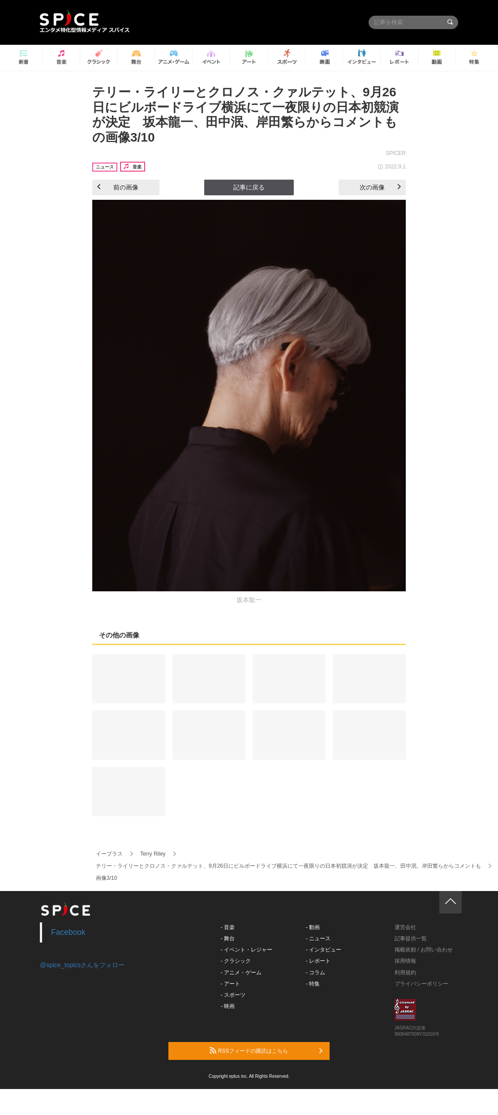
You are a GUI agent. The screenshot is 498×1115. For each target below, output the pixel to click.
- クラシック (236, 961)
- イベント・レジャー (246, 950)
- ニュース (318, 938)
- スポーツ (233, 995)
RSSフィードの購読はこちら (266, 1050)
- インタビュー (323, 950)
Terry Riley (153, 854)
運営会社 (405, 927)
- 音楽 (228, 927)
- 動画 (313, 927)
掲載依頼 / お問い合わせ (424, 950)
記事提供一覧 (411, 938)
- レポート (318, 961)
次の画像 (380, 187)
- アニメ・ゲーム (241, 972)
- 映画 (228, 1006)
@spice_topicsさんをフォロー (82, 965)
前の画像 (117, 187)
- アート (230, 984)
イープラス (109, 854)
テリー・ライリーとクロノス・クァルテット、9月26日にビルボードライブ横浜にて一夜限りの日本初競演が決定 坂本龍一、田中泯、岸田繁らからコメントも (288, 866)
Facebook (68, 932)
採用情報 (405, 961)
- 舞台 (228, 938)
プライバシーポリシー (421, 984)
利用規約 (405, 972)
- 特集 (313, 984)
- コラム (315, 972)
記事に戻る (249, 187)
